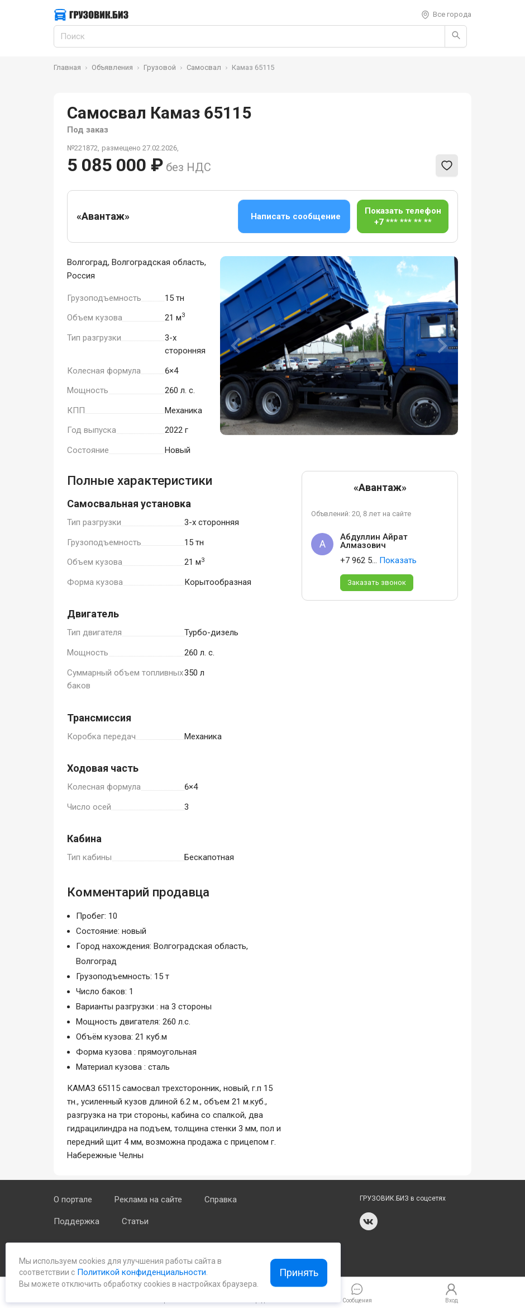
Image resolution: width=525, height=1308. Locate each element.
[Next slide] (441, 345)
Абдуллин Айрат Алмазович (374, 541)
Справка (220, 1199)
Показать (398, 560)
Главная (67, 67)
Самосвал (204, 67)
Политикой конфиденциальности (140, 1272)
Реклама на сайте (148, 1199)
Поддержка (76, 1221)
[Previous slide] (236, 345)
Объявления (112, 67)
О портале (73, 1199)
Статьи (135, 1221)
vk (369, 1221)
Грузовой (160, 67)
